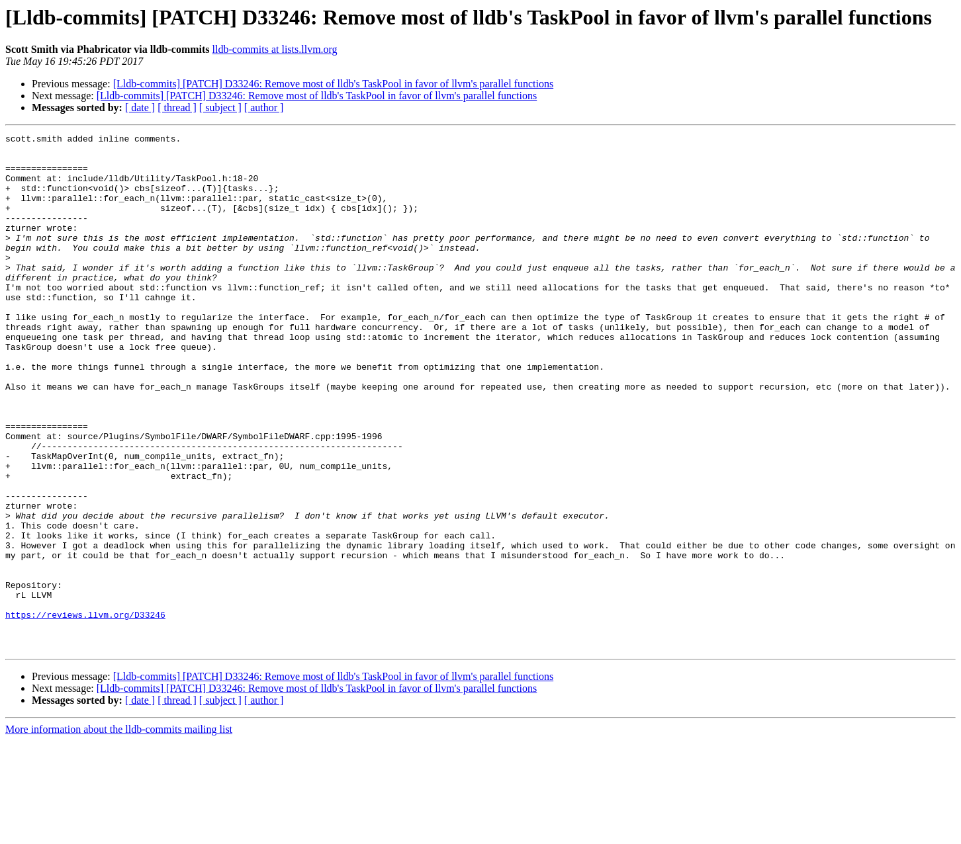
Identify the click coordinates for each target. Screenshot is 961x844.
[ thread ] (177, 107)
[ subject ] (220, 107)
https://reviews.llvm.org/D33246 (85, 712)
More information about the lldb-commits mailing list (118, 832)
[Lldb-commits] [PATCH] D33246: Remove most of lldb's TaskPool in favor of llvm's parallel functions (333, 83)
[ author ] (264, 107)
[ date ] (140, 107)
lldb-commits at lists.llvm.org (275, 49)
